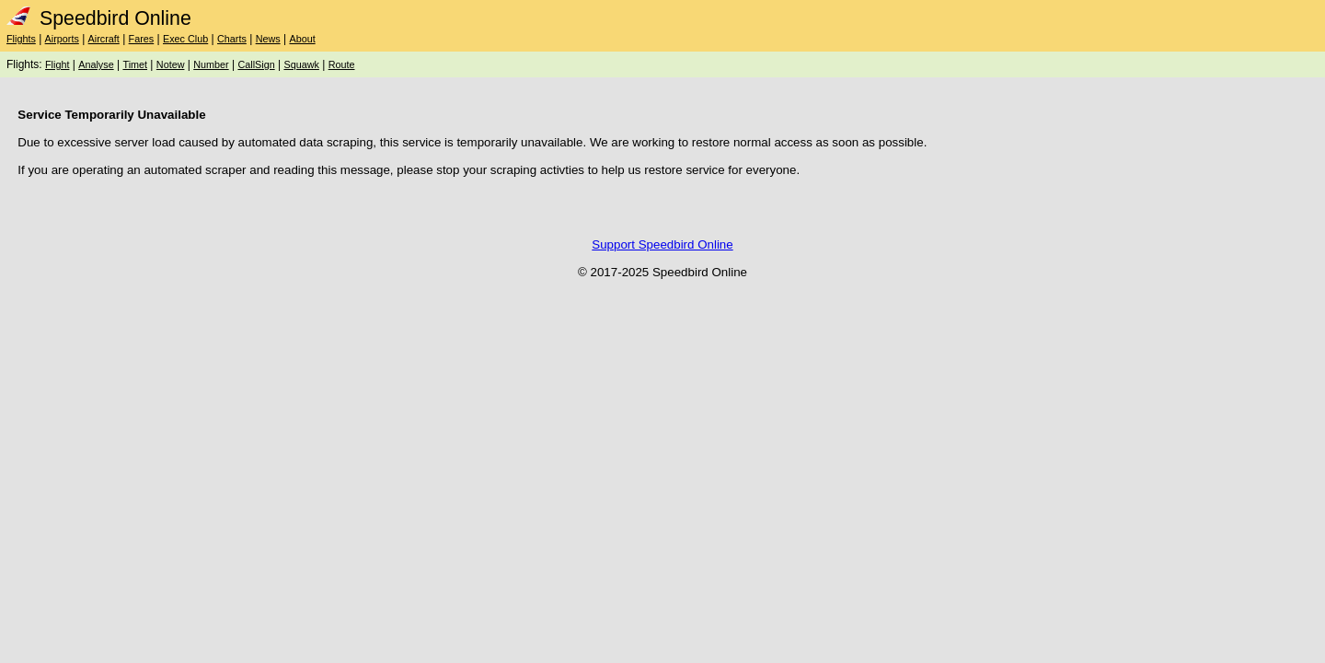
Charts (232, 38)
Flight (57, 64)
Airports (62, 38)
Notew (170, 64)
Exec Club (185, 38)
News (268, 38)
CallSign (255, 64)
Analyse (95, 64)
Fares (142, 38)
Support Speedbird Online (662, 244)
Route (341, 64)
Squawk (300, 64)
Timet (134, 64)
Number (210, 64)
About (302, 38)
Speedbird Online (98, 18)
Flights (21, 38)
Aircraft (104, 38)
